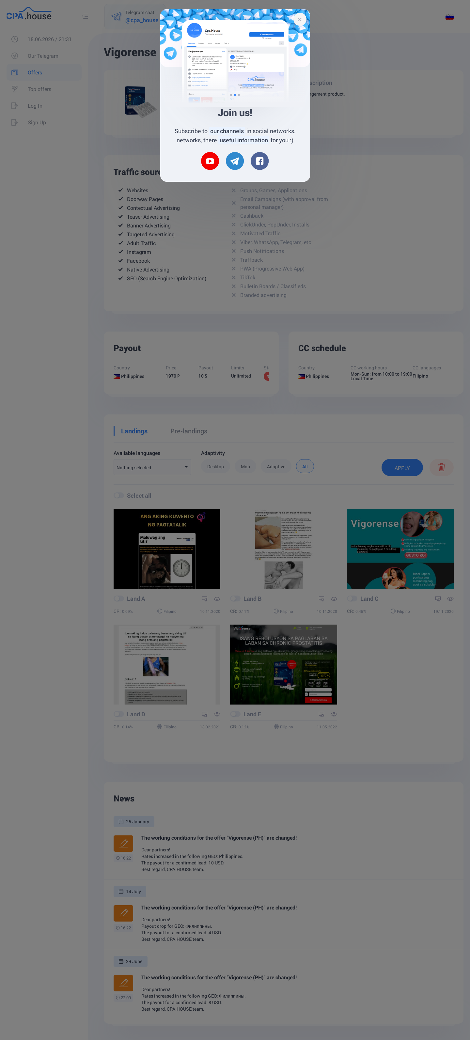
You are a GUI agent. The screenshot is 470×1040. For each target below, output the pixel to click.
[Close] (299, 19)
